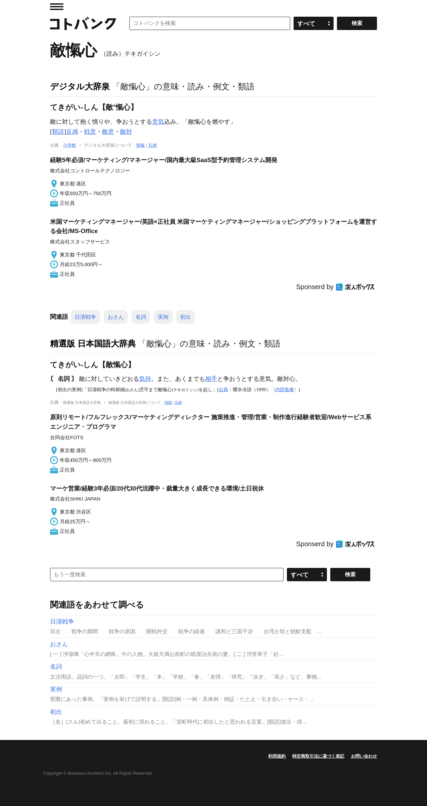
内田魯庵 (284, 389)
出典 (223, 389)
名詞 (140, 317)
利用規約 (277, 756)
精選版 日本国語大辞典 (93, 343)
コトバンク (83, 23)
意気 (158, 121)
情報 (140, 145)
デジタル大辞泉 (80, 86)
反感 (72, 131)
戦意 (90, 131)
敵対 (126, 131)
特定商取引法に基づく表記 (318, 756)
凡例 (152, 145)
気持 (145, 378)
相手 (211, 378)
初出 (185, 317)
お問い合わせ (364, 756)
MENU (56, 6)
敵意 (108, 131)
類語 (58, 131)
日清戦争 (85, 317)
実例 (163, 317)
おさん (116, 317)
